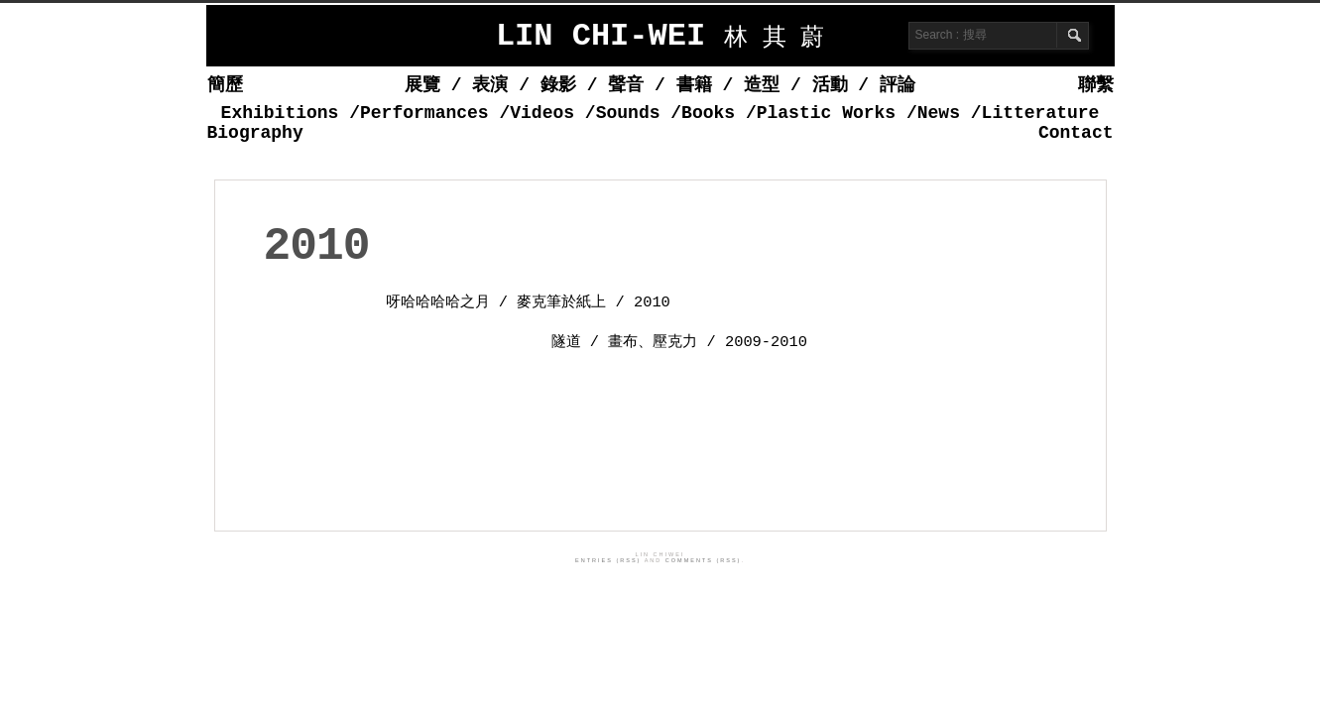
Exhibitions (280, 113)
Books (708, 113)
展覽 (422, 85)
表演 (490, 85)
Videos (542, 113)
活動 (830, 85)
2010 (317, 247)
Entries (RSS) (608, 560)
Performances (424, 113)
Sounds (628, 113)
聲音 (626, 85)
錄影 (558, 85)
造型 (762, 85)
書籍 (694, 85)
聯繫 (1096, 85)
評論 (897, 85)
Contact (1076, 133)
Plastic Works (826, 113)
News (938, 113)
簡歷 (225, 85)
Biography (255, 133)
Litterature (1041, 113)
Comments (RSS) (703, 560)
